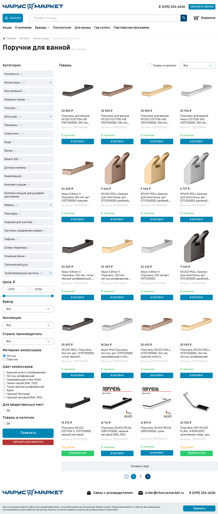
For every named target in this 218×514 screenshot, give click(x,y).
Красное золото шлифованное (26, 372)
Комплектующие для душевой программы (24, 195)
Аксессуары (41, 38)
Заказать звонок (202, 7)
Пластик (12, 359)
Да (8, 410)
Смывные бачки (14, 256)
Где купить (102, 27)
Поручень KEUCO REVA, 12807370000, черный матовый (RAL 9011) (116, 431)
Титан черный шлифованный (25, 386)
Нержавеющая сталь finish (24, 379)
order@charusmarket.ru (161, 493)
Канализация (12, 176)
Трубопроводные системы (21, 273)
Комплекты (11, 74)
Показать (28, 433)
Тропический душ (15, 264)
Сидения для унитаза (18, 222)
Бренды (42, 27)
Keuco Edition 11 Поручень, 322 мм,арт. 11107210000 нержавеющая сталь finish (155, 279)
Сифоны (9, 239)
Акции (7, 27)
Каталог (24, 38)
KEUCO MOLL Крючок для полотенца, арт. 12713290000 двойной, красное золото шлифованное (115, 201)
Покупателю (62, 27)
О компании (23, 27)
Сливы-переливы (15, 247)
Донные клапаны (15, 167)
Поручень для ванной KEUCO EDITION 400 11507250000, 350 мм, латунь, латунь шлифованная (155, 123)
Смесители (11, 133)
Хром (10, 390)
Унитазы (9, 108)
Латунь (11, 356)
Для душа (10, 116)
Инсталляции (13, 91)
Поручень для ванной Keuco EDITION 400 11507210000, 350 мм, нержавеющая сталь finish (194, 123)
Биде (7, 142)
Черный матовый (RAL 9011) (24, 397)
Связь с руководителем (109, 493)
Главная (9, 38)
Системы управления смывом (23, 230)
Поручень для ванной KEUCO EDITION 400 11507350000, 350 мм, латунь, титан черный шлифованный (75, 123)
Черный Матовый (18, 394)
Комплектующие (15, 184)
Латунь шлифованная (20, 376)
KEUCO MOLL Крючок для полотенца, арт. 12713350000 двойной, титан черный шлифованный (194, 279)
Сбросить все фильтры (28, 442)
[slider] (4, 296)
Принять (199, 508)
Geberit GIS (11, 159)
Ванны (8, 150)
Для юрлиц (83, 27)
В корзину (77, 141)
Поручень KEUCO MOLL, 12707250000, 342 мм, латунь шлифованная (195, 353)
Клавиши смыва (14, 99)
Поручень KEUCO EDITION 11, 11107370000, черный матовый (76, 431)
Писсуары (10, 213)
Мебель (9, 205)
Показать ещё (140, 466)
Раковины (10, 125)
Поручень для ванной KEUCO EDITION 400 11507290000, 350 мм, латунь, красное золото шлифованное (116, 123)
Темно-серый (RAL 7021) (22, 383)
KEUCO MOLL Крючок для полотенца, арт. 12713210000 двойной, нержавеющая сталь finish (194, 201)
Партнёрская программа (131, 27)
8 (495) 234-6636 (172, 7)
